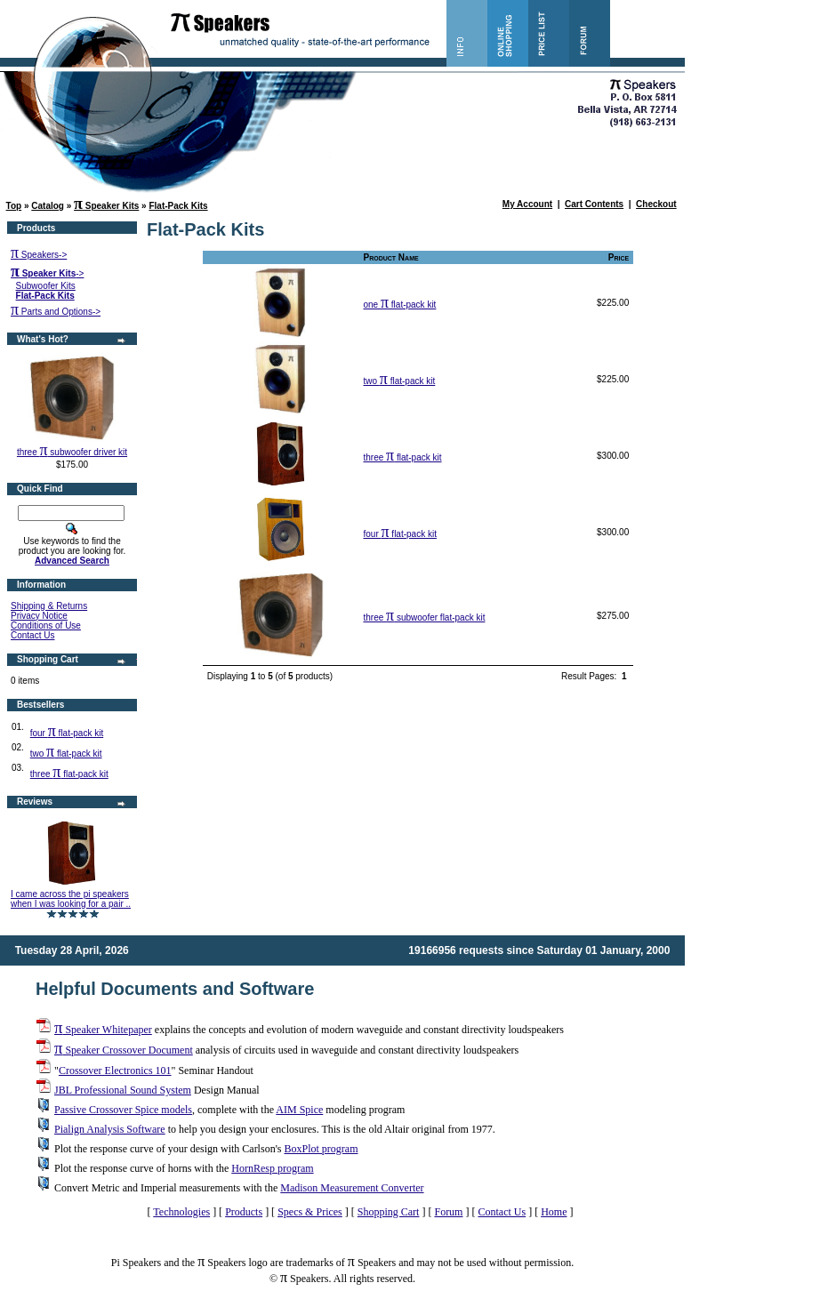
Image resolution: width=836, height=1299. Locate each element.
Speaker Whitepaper (103, 1029)
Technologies (181, 1212)
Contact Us (32, 635)
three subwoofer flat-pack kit (424, 617)
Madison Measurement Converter (351, 1188)
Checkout (656, 204)
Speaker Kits (106, 206)
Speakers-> (39, 255)
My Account (527, 204)
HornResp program (272, 1168)
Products (243, 1212)
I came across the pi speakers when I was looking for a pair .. (71, 899)
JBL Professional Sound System (122, 1090)
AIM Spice (299, 1109)
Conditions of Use (46, 625)
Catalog (47, 206)
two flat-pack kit (66, 753)
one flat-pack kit (399, 304)
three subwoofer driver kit (72, 452)
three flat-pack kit (69, 774)
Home (554, 1212)
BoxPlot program (321, 1149)
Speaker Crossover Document (123, 1050)
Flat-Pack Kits (178, 206)
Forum (448, 1212)
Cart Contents (594, 204)
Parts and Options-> (55, 312)
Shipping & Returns (49, 606)
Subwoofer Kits (46, 286)
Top (14, 206)
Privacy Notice (39, 616)
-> (47, 273)
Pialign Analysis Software (109, 1129)
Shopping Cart (389, 1212)
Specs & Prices (309, 1212)
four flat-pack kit (66, 733)
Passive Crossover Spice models (123, 1109)
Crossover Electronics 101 (115, 1070)
